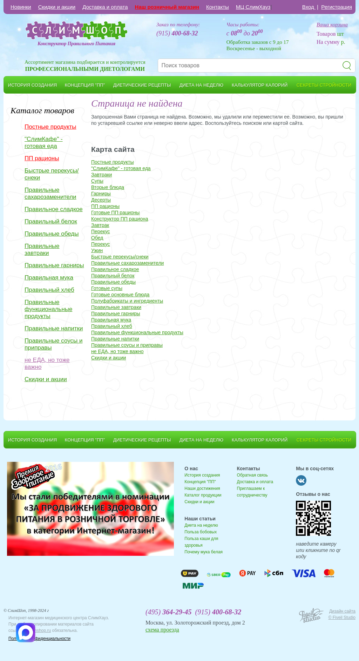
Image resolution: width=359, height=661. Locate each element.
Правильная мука (49, 277)
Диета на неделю (201, 525)
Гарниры (101, 193)
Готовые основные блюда (120, 294)
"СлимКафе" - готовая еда (44, 142)
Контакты (217, 7)
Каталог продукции (202, 495)
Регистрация (336, 7)
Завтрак (100, 225)
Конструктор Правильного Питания (76, 43)
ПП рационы (42, 158)
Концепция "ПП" (200, 481)
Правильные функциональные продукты (49, 309)
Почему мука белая (203, 551)
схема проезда (162, 630)
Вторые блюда (107, 187)
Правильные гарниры (54, 265)
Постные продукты (50, 126)
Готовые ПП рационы (115, 212)
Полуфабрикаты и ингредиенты (127, 301)
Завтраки (101, 174)
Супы (97, 181)
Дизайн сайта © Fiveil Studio (341, 614)
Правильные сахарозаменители (50, 193)
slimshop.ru (40, 630)
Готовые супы (106, 288)
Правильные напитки (54, 328)
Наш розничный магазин (167, 7)
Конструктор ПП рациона (119, 219)
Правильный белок (51, 221)
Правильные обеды (52, 233)
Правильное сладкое (54, 209)
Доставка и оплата (105, 7)
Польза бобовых (200, 532)
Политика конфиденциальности (39, 638)
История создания (202, 475)
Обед (97, 238)
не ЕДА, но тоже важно (47, 363)
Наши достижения (202, 488)
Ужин (97, 250)
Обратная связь (252, 475)
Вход (309, 7)
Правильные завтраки (42, 249)
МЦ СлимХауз (253, 7)
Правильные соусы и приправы (53, 344)
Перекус (100, 231)
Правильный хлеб (49, 289)
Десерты (101, 200)
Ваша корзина (332, 24)
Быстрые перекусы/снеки (52, 174)
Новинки (21, 7)
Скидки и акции (56, 7)
